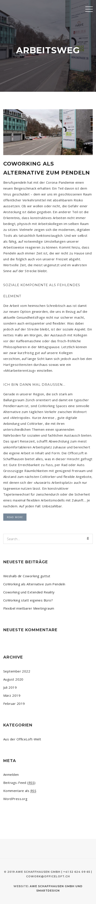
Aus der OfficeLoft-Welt (22, 739)
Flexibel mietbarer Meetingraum (28, 608)
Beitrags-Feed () (19, 782)
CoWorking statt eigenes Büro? (28, 600)
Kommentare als (19, 790)
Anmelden (11, 774)
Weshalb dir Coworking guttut (26, 576)
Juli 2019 (10, 687)
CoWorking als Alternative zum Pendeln (34, 584)
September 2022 (16, 671)
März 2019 (11, 695)
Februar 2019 (14, 703)
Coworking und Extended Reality (29, 592)
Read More (15, 517)
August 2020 (13, 679)
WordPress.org (15, 799)
